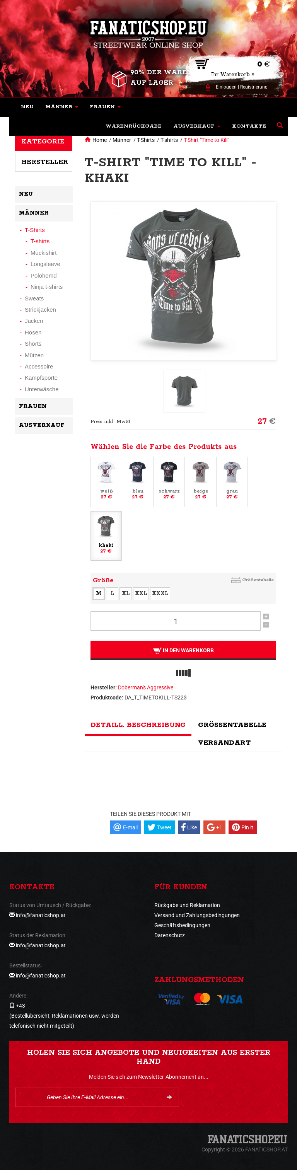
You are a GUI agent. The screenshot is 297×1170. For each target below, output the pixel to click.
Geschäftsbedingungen (182, 925)
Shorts (33, 343)
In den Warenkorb (183, 650)
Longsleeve (45, 264)
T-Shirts (146, 140)
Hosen (33, 332)
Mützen (34, 355)
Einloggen (226, 87)
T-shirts (169, 140)
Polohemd (44, 275)
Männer (122, 140)
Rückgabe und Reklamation (187, 905)
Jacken (34, 320)
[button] (61, 107)
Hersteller (44, 162)
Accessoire (39, 366)
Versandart (224, 742)
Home (99, 140)
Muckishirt (44, 252)
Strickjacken (40, 309)
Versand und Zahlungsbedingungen (197, 915)
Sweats (34, 298)
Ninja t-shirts (47, 286)
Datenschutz (169, 935)
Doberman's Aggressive (145, 687)
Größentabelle (258, 580)
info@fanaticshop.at (41, 915)
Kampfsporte (41, 377)
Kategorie (43, 141)
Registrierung (254, 87)
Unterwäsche (42, 389)
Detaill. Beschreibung (138, 725)
